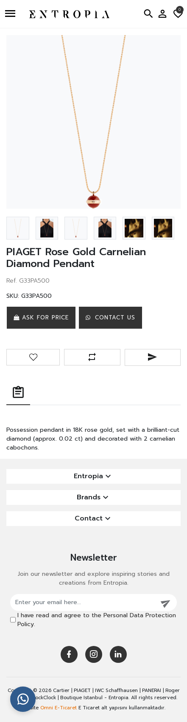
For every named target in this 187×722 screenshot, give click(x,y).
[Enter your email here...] (83, 602)
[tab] (18, 393)
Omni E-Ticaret (58, 707)
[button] (11, 14)
